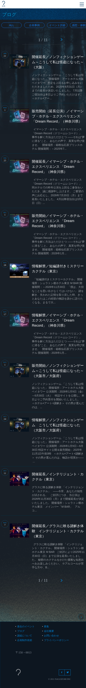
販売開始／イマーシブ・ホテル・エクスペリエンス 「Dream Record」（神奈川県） (58, 221)
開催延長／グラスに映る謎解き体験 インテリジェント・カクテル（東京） (58, 531)
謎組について (24, 635)
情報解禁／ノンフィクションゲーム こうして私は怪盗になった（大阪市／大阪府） (58, 425)
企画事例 (34, 25)
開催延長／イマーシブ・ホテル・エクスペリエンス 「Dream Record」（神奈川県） (58, 167)
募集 (46, 626)
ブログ (21, 631)
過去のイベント (26, 626)
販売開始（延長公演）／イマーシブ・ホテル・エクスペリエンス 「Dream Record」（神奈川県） (58, 116)
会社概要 (49, 631)
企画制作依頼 (24, 640)
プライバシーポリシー (56, 640)
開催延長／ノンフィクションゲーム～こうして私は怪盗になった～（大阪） (58, 62)
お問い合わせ (51, 635)
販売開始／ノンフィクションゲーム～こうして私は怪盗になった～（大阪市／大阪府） (58, 371)
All (11, 25)
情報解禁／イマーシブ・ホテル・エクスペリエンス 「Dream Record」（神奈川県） (58, 320)
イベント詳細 (57, 25)
